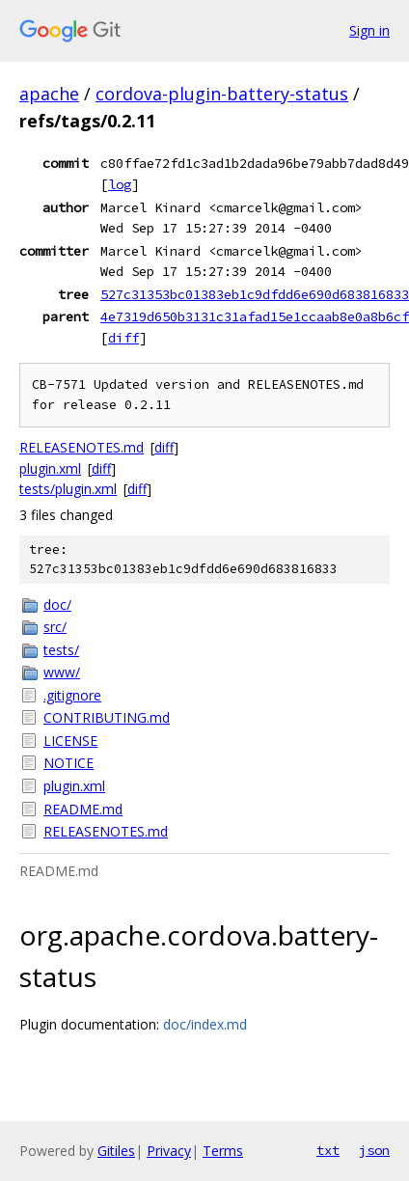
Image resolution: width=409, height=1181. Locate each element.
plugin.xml (50, 468)
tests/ (61, 650)
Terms (223, 1150)
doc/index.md (205, 1024)
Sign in (369, 30)
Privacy (169, 1150)
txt (328, 1150)
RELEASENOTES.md (81, 447)
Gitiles (116, 1150)
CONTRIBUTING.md (106, 717)
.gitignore (72, 695)
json (374, 1150)
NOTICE (68, 763)
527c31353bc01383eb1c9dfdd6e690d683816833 (254, 294)
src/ (55, 627)
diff (123, 337)
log (119, 184)
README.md (83, 809)
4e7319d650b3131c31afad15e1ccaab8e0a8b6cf (254, 316)
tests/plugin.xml (68, 489)
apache (49, 93)
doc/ (57, 604)
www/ (61, 672)
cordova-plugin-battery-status (221, 93)
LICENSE (70, 740)
